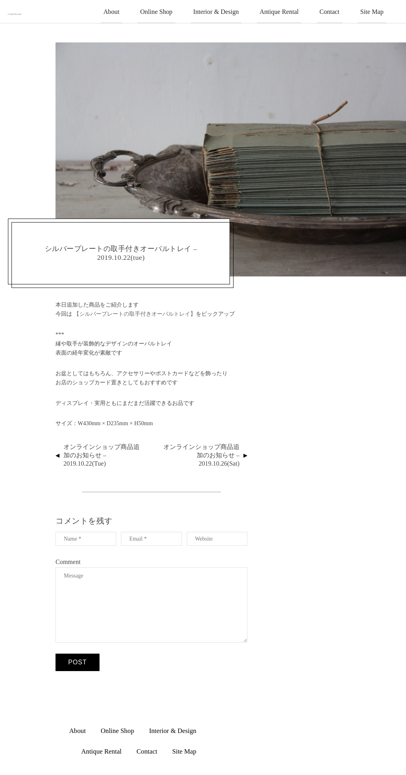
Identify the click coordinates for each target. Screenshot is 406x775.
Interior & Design (249, 10)
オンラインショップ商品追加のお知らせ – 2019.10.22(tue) (101, 454)
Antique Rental (301, 10)
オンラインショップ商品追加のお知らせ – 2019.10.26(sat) (201, 454)
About (163, 10)
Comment (68, 560)
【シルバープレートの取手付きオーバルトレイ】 (135, 312)
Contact (342, 10)
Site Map (376, 10)
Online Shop (199, 10)
